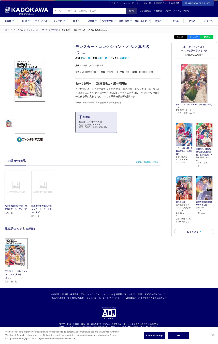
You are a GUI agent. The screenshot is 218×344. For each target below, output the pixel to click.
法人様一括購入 (136, 294)
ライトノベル (42, 21)
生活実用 (125, 21)
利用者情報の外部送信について (152, 298)
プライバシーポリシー (96, 298)
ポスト (182, 37)
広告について (87, 294)
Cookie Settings (154, 335)
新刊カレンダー (162, 10)
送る (208, 37)
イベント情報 (181, 10)
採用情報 (74, 294)
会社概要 (55, 294)
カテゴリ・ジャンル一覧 (122, 3)
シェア (195, 37)
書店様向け (121, 294)
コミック (59, 21)
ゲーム (175, 21)
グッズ (192, 21)
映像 (158, 21)
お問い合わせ (78, 298)
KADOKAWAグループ (155, 294)
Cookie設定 (131, 298)
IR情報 (65, 294)
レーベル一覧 (145, 3)
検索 (131, 10)
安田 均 (102, 58)
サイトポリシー (116, 298)
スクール (208, 21)
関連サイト (161, 3)
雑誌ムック (142, 21)
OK (178, 335)
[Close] (212, 335)
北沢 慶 (85, 58)
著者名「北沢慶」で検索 (147, 161)
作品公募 (175, 3)
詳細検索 (145, 10)
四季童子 (124, 58)
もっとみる (192, 213)
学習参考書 (109, 21)
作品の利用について (60, 298)
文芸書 (9, 21)
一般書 (75, 21)
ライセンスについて (104, 294)
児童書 (92, 21)
